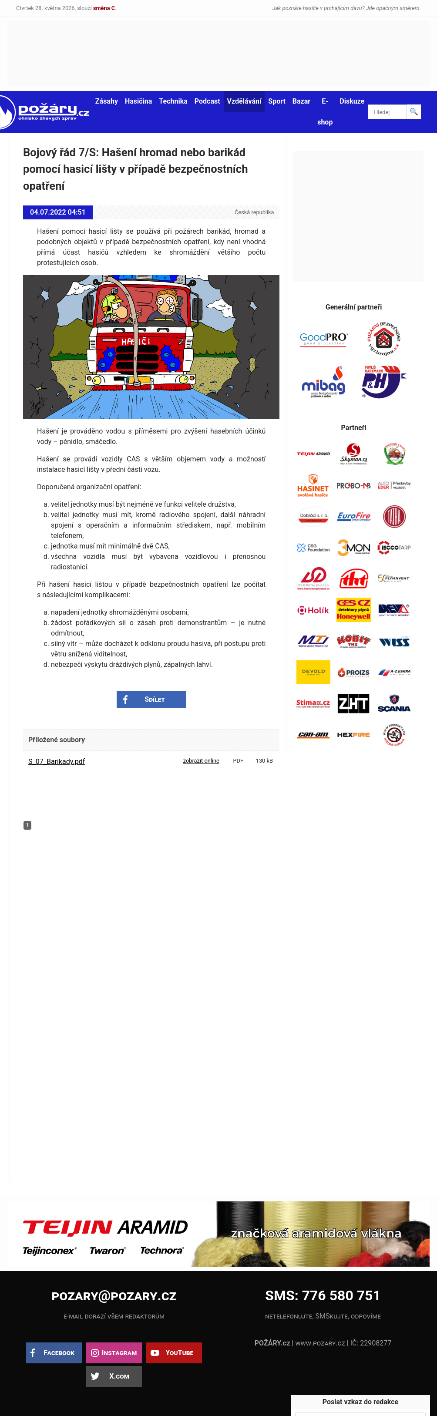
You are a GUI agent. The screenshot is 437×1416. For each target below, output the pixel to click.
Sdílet (155, 699)
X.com (119, 1376)
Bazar (301, 101)
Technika (173, 101)
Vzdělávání (244, 101)
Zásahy (106, 101)
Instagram (119, 1353)
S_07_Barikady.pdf (56, 761)
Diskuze (352, 101)
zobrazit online (201, 760)
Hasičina (138, 101)
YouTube (179, 1353)
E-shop (325, 111)
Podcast (207, 101)
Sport (277, 101)
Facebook (59, 1353)
